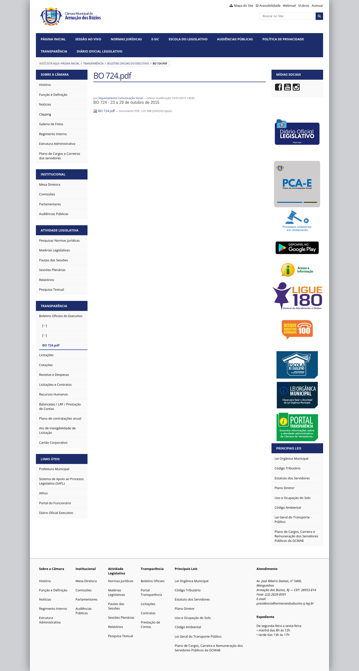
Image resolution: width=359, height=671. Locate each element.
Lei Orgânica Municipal (191, 581)
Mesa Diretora (86, 581)
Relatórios (115, 626)
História (45, 581)
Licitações (148, 604)
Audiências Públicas (235, 39)
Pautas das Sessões (116, 606)
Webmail (289, 5)
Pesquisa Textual (120, 636)
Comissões (83, 590)
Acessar (317, 5)
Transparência (54, 51)
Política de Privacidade (283, 39)
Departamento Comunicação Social (120, 98)
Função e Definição (53, 590)
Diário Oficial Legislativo (99, 51)
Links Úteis (50, 459)
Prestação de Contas (150, 624)
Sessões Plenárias (121, 617)
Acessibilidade (270, 5)
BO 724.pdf (104, 111)
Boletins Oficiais (153, 581)
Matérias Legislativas (116, 592)
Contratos (148, 613)
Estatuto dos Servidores (192, 599)
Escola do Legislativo (188, 39)
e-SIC (155, 39)
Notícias (45, 599)
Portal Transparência (151, 592)
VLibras (303, 5)
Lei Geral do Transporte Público (198, 636)
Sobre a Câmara (55, 74)
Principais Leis (288, 448)
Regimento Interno (53, 608)
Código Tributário (188, 590)
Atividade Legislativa (59, 230)
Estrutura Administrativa (50, 619)
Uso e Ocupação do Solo (193, 617)
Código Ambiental (188, 627)
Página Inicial (53, 39)
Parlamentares (86, 599)
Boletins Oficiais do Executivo (128, 63)
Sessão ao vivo (88, 39)
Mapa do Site (243, 5)
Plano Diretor (184, 608)
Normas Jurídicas (126, 39)
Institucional (53, 174)
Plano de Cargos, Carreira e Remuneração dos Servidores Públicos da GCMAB (209, 647)
